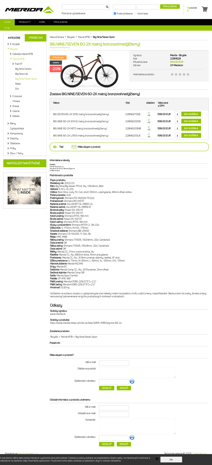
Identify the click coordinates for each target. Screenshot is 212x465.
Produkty (25, 22)
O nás (7, 22)
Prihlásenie (61, 22)
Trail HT (18, 63)
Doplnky (14, 138)
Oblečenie (15, 143)
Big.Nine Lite (21, 73)
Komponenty (16, 133)
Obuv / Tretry (16, 153)
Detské (15, 116)
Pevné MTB (67, 336)
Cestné (15, 111)
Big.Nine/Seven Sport (26, 78)
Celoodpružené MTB (22, 53)
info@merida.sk (55, 171)
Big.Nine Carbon (23, 68)
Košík (42, 22)
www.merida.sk (58, 313)
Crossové (17, 96)
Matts (18, 83)
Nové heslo (142, 13)
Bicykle (54, 336)
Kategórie (14, 37)
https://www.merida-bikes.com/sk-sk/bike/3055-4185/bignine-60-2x (86, 322)
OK (171, 459)
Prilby (13, 148)
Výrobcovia (36, 37)
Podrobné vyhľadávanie (73, 13)
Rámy (13, 123)
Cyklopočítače (17, 128)
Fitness (16, 101)
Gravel (15, 106)
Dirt (17, 88)
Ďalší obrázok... (132, 383)
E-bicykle (15, 44)
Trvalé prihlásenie (124, 13)
